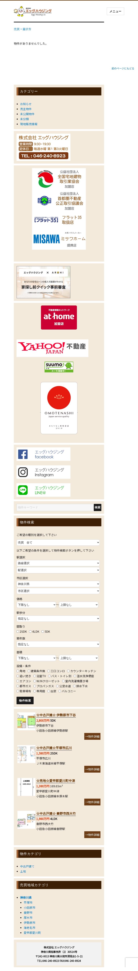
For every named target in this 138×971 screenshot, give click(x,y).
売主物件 (26, 109)
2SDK (23, 631)
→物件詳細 (92, 736)
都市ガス (25, 686)
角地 (22, 671)
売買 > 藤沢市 (22, 29)
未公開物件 (27, 114)
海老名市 (29, 927)
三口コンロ (57, 671)
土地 (23, 871)
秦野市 (28, 912)
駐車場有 (25, 691)
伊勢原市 (29, 922)
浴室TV (41, 676)
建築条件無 (38, 671)
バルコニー (69, 691)
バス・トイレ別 (61, 676)
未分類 (24, 119)
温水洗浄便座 (85, 676)
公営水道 (65, 686)
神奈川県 (26, 897)
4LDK (35, 631)
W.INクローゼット (48, 681)
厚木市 (28, 917)
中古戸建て (27, 866)
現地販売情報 (28, 124)
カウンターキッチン (83, 671)
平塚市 (28, 902)
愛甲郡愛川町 (32, 932)
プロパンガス (45, 686)
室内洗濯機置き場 (76, 681)
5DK (47, 631)
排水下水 (82, 686)
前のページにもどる (123, 68)
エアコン (25, 681)
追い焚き (25, 676)
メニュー (115, 11)
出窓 (53, 691)
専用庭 (40, 691)
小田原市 (29, 907)
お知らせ (26, 104)
